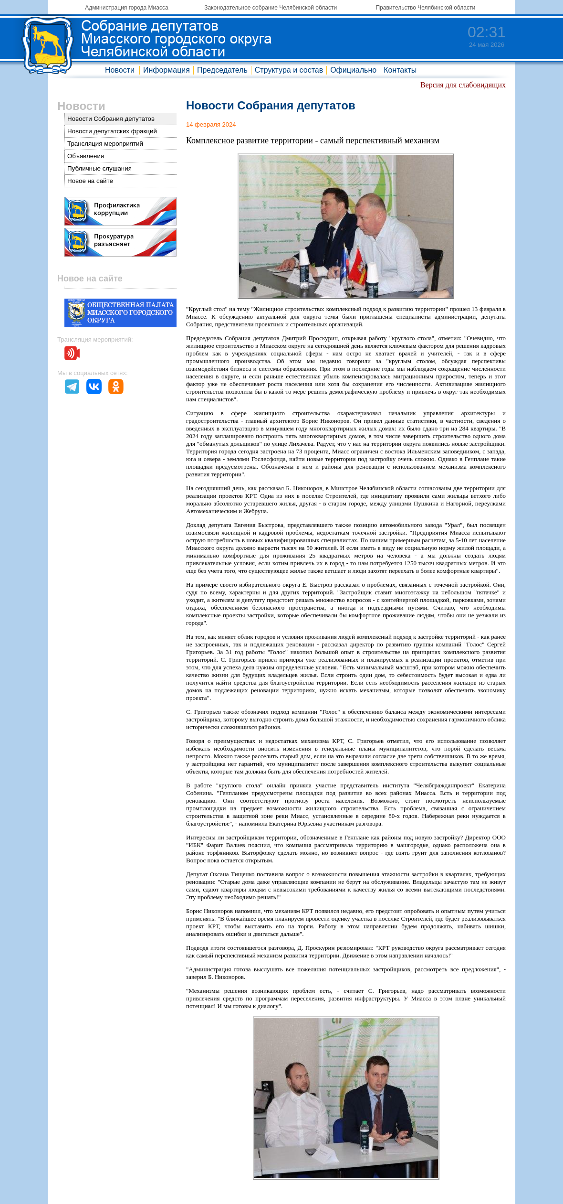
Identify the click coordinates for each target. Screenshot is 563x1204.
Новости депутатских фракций (112, 131)
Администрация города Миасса (126, 7)
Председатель (222, 70)
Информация (166, 70)
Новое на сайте (90, 180)
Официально (353, 70)
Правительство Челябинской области (425, 7)
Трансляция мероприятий (105, 143)
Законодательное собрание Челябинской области (270, 7)
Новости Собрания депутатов (111, 118)
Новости (120, 70)
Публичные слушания (99, 168)
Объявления (85, 156)
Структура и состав (289, 70)
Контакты (400, 70)
